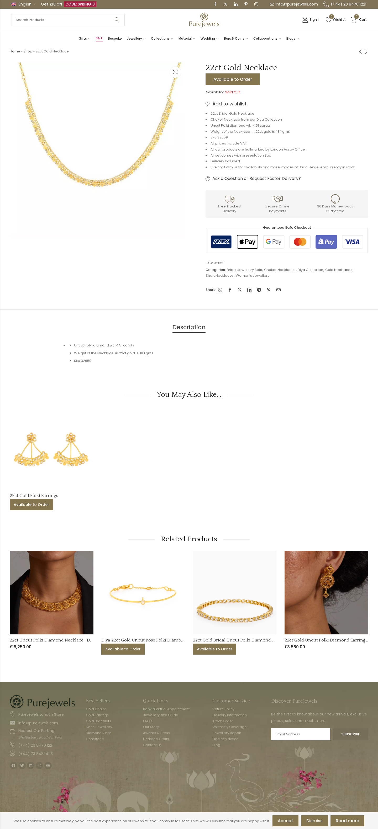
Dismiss (314, 821)
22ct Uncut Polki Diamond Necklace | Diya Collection (64, 640)
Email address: (300, 734)
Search (117, 20)
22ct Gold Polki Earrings (34, 495)
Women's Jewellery (252, 275)
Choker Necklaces (280, 269)
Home (15, 51)
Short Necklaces (220, 275)
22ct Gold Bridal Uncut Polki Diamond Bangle (239, 640)
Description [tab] (189, 327)
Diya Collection (310, 269)
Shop (27, 51)
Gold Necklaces (338, 269)
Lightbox (175, 72)
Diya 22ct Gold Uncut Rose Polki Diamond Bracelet (152, 640)
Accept (285, 821)
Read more (347, 821)
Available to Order (232, 79)
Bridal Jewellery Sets (244, 269)
